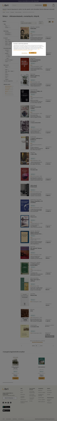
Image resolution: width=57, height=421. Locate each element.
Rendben (32, 52)
